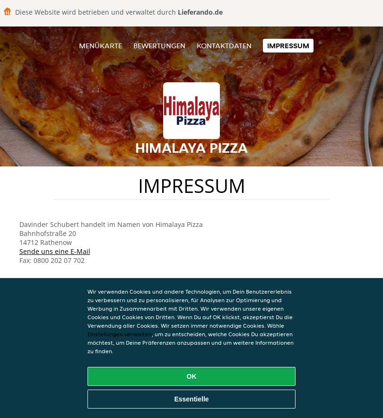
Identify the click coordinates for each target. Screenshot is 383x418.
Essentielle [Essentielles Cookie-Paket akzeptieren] (191, 399)
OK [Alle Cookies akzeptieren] (192, 376)
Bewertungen (159, 46)
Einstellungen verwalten (119, 334)
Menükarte (100, 46)
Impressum (288, 46)
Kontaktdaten (224, 46)
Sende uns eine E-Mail (54, 251)
